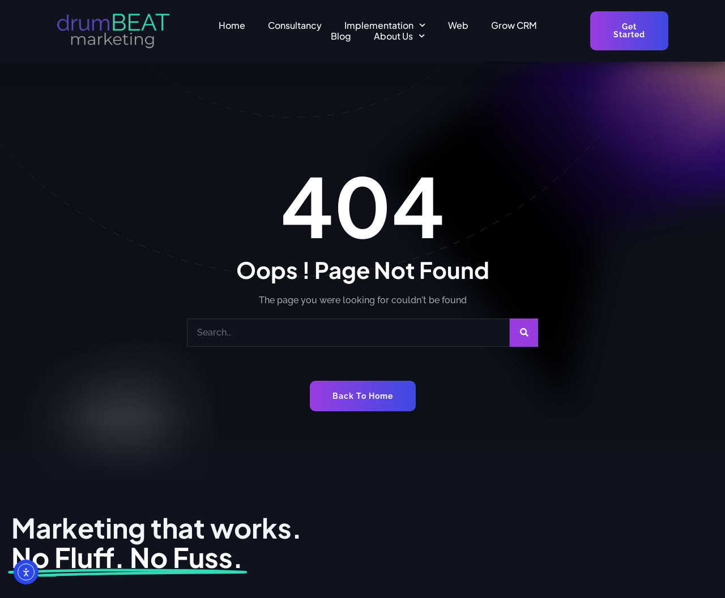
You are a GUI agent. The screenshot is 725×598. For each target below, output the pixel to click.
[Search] (524, 333)
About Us (399, 36)
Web (458, 25)
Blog (341, 36)
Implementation (384, 25)
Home (232, 25)
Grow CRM (514, 25)
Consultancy (295, 25)
